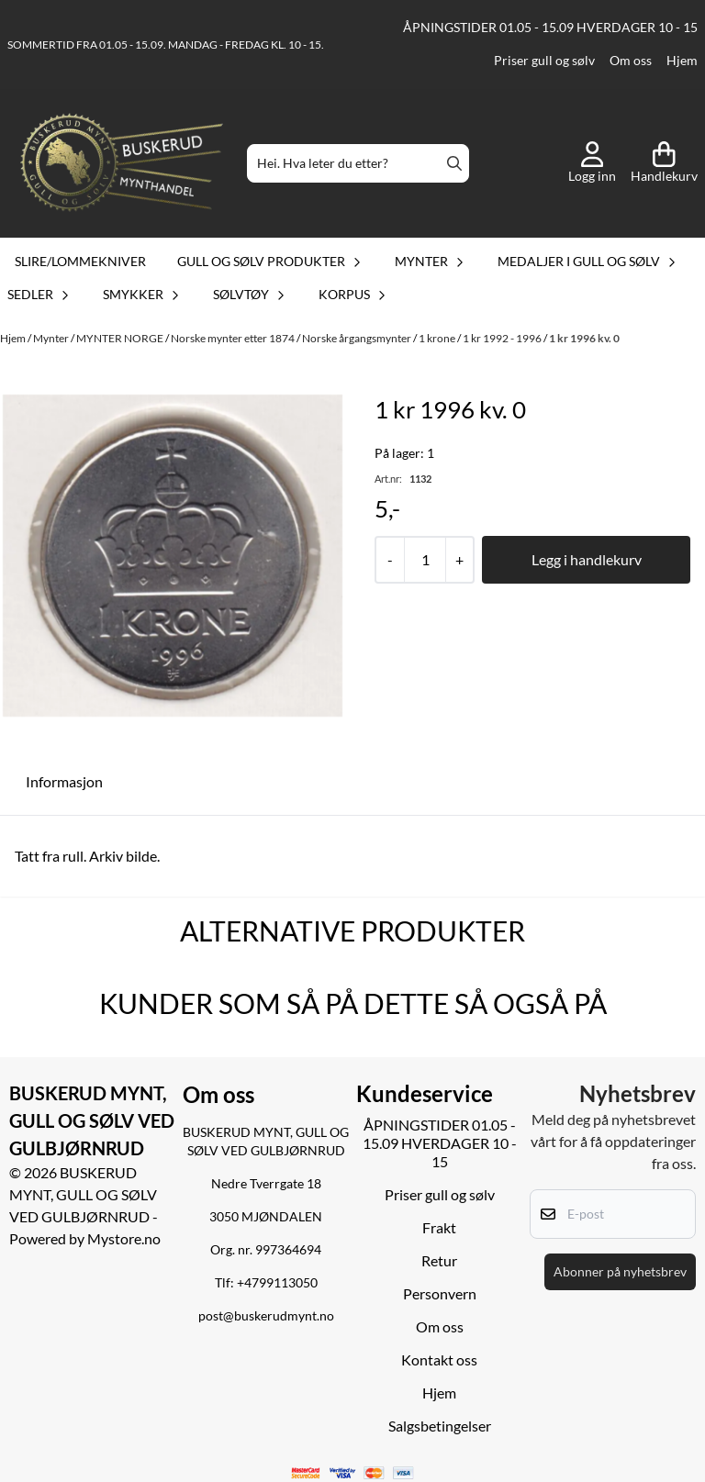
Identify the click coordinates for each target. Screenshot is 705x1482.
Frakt (439, 1227)
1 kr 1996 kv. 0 (584, 338)
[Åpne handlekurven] (664, 163)
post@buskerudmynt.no (266, 1316)
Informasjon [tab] (64, 781)
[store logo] (121, 164)
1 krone (438, 338)
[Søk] (357, 163)
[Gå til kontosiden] (592, 163)
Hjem (682, 60)
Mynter (52, 338)
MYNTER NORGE (120, 338)
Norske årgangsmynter (357, 338)
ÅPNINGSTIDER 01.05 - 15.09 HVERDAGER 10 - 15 (550, 27)
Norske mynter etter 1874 (234, 338)
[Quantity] (424, 560)
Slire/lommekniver (80, 261)
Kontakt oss (439, 1359)
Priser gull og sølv (544, 60)
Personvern (439, 1293)
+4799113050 (277, 1283)
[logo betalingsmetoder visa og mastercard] (353, 1473)
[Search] (454, 163)
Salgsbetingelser (439, 1425)
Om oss (631, 60)
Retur (439, 1260)
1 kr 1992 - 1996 (503, 338)
